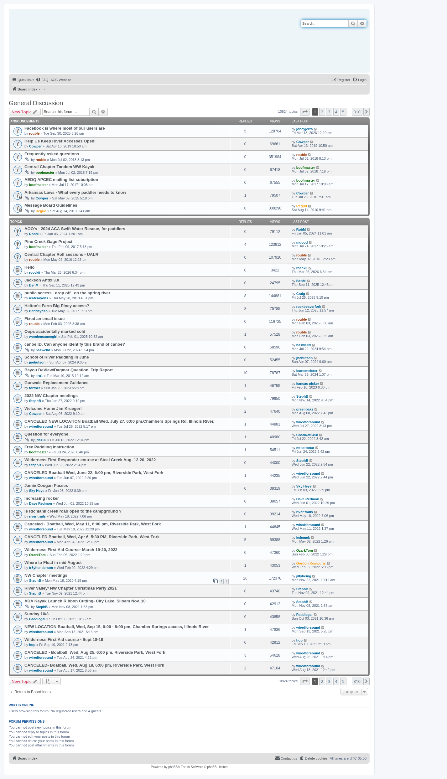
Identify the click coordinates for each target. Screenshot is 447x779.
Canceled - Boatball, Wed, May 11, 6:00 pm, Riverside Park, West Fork (92, 524)
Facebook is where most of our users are (64, 128)
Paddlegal (37, 619)
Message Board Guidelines (50, 205)
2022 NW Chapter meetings (51, 395)
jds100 (41, 440)
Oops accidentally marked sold (54, 331)
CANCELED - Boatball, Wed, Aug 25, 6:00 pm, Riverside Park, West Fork (94, 652)
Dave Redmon (40, 503)
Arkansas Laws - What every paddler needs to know (75, 192)
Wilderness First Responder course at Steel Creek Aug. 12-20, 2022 (90, 459)
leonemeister (307, 371)
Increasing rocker (41, 498)
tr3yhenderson (41, 568)
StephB (35, 401)
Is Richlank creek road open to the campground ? (73, 511)
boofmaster (45, 172)
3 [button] (329, 112)
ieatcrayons (38, 298)
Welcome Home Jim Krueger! (53, 408)
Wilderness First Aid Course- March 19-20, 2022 (70, 549)
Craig (300, 294)
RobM (34, 234)
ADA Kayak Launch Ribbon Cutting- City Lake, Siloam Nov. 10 (85, 601)
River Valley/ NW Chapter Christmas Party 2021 (70, 588)
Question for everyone (46, 434)
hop (32, 645)
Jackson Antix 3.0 (41, 280)
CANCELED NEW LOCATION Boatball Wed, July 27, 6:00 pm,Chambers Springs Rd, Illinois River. (119, 421)
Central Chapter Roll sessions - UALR (61, 254)
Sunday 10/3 (36, 613)
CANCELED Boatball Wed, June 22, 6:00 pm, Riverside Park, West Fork (94, 472)
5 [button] (343, 112)
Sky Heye (36, 491)
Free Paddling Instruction (49, 447)
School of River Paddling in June (56, 357)
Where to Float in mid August (53, 562)
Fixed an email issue (44, 318)
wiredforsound (41, 426)
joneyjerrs (304, 129)
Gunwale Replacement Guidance (56, 382)
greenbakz (304, 409)
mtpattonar (305, 448)
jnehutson (37, 362)
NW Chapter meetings (45, 575)
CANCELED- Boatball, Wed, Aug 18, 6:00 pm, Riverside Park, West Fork (94, 665)
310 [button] (357, 112)
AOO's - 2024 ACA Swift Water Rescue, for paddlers (74, 228)
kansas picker (307, 383)
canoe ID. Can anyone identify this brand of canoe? (74, 344)
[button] (304, 112)
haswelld (43, 350)
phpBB (173, 767)
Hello (29, 267)
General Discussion (36, 103)
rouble (34, 133)
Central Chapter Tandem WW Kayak (59, 166)
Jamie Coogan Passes (46, 485)
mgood (302, 242)
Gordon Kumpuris (311, 563)
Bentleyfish (38, 311)
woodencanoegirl (43, 336)
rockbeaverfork (308, 306)
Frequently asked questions (51, 154)
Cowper (35, 146)
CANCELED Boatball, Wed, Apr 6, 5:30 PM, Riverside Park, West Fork (91, 536)
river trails (37, 516)
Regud (41, 211)
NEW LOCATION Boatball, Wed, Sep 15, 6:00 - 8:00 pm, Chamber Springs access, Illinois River (116, 626)
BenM (34, 285)
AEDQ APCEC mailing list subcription (61, 179)
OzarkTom (37, 555)
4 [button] (336, 112)
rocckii (34, 272)
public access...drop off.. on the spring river (67, 293)
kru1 (39, 376)
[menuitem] (42, 80)
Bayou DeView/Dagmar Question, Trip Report (68, 370)
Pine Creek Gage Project (48, 241)
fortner (34, 388)
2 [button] (322, 112)
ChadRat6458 (307, 435)
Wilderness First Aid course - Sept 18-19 (63, 639)
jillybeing (303, 576)
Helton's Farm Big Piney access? (56, 305)
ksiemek (303, 537)
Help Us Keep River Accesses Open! (60, 141)
